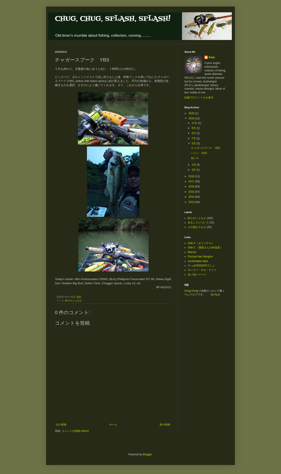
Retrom (192, 252)
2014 (192, 196)
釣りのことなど (73, 300)
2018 (192, 176)
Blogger (147, 454)
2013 (192, 202)
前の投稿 (165, 424)
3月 (194, 169)
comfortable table (198, 261)
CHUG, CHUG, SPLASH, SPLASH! (112, 19)
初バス (195, 158)
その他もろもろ (197, 227)
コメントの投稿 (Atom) (75, 430)
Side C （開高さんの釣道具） (205, 247)
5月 (194, 143)
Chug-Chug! (191, 290)
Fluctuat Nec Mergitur (200, 256)
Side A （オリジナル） (201, 243)
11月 (195, 123)
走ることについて (198, 222)
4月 (194, 164)
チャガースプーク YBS (205, 148)
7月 (194, 138)
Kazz (212, 57)
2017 (192, 181)
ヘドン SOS (199, 153)
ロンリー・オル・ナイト (202, 269)
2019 (192, 118)
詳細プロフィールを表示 (198, 97)
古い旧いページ (197, 274)
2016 (192, 186)
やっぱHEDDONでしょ (201, 265)
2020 (192, 113)
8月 (194, 133)
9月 (194, 128)
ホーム (113, 424)
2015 (192, 191)
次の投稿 (61, 424)
